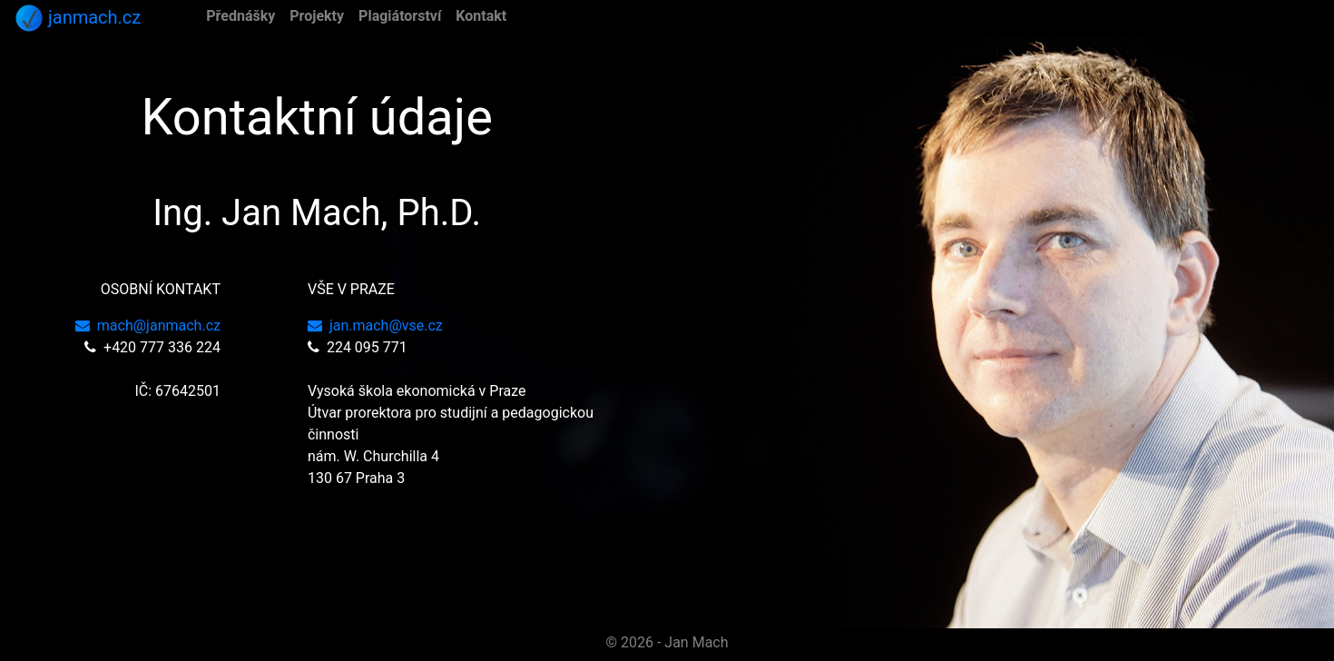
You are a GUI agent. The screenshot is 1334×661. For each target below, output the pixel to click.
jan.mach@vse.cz (375, 325)
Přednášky (240, 16)
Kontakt (481, 16)
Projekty (316, 16)
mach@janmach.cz (148, 325)
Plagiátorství (399, 16)
